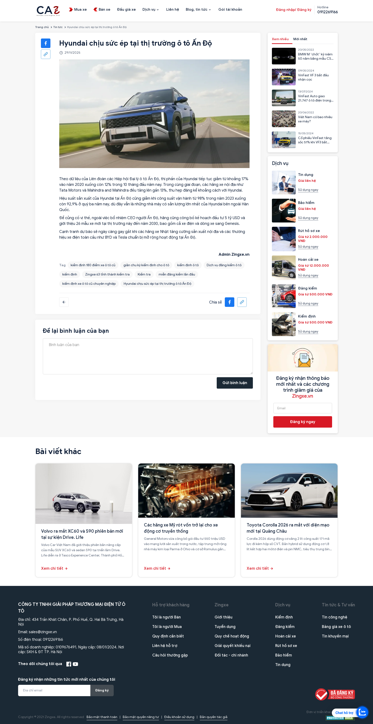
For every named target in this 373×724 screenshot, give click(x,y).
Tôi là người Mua (167, 626)
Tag (62, 265)
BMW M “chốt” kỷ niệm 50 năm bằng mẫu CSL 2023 (315, 58)
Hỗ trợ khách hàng (171, 605)
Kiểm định (284, 617)
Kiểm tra (144, 274)
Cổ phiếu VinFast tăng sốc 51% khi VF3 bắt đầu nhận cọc (315, 142)
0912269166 (53, 639)
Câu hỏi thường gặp (170, 655)
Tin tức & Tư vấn (338, 605)
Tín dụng (282, 664)
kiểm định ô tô (188, 265)
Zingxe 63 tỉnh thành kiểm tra (107, 274)
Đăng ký (102, 690)
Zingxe (222, 605)
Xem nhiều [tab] (280, 39)
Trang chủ (42, 27)
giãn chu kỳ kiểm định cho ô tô (146, 265)
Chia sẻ (215, 302)
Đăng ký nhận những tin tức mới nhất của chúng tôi (66, 679)
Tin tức (58, 27)
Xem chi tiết (52, 568)
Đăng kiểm (284, 626)
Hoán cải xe (285, 636)
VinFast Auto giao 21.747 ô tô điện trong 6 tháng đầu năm (314, 100)
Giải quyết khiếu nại (232, 645)
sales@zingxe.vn (43, 632)
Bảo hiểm (283, 655)
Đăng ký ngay (302, 422)
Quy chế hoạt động (232, 636)
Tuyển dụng (225, 626)
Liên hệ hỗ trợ (164, 645)
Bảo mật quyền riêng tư (141, 717)
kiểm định (69, 274)
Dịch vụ (282, 605)
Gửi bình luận (234, 383)
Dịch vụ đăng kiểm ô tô (224, 265)
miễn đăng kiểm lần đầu (177, 274)
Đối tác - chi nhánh (231, 655)
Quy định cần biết (168, 636)
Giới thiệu (223, 617)
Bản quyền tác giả (213, 717)
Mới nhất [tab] (300, 39)
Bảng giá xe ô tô (336, 626)
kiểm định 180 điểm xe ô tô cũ (93, 265)
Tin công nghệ (334, 617)
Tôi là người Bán (166, 617)
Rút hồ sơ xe (286, 645)
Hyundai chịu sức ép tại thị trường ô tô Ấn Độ (157, 284)
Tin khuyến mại (335, 636)
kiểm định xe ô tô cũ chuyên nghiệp (89, 284)
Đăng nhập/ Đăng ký (293, 10)
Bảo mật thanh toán (102, 717)
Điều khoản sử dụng (179, 717)
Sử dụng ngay (308, 190)
